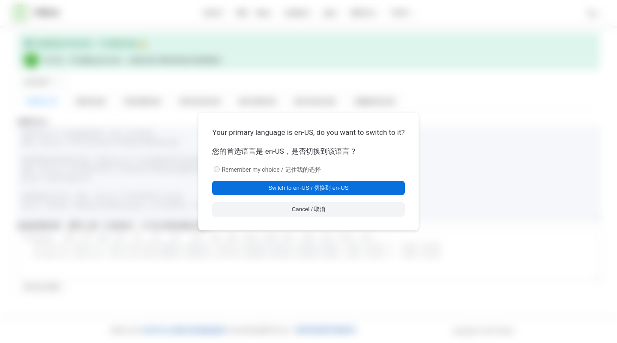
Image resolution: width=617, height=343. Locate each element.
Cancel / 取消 (309, 209)
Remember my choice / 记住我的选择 (271, 169)
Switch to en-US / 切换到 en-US (308, 188)
